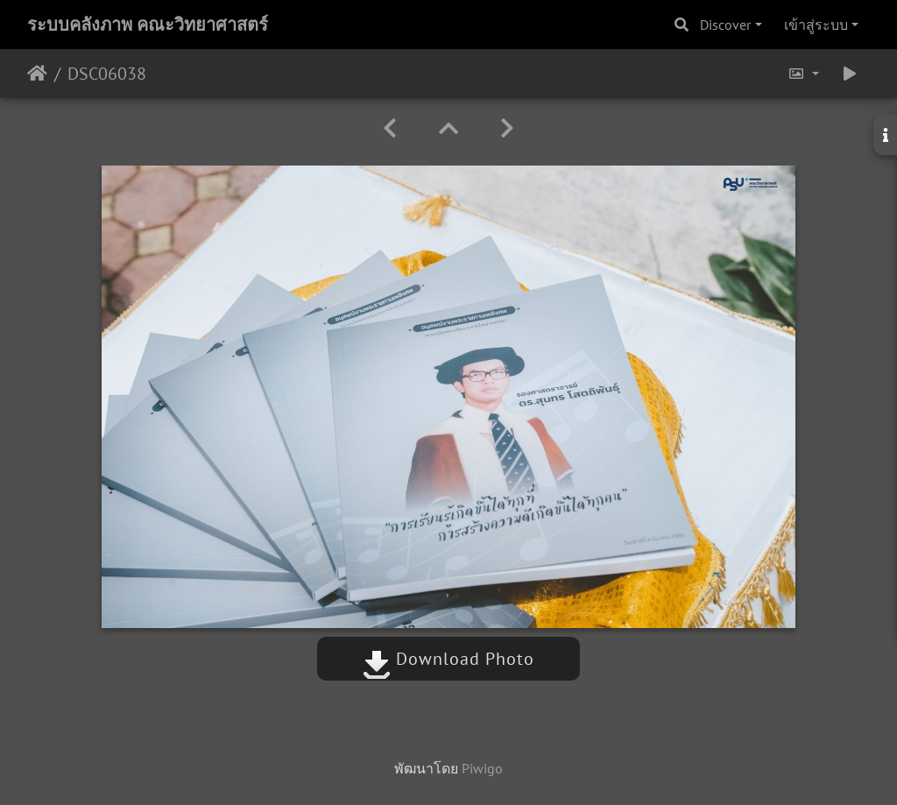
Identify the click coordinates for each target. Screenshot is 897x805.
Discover (725, 24)
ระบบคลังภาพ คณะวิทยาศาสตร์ (147, 24)
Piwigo (482, 768)
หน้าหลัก (37, 73)
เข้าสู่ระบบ (816, 24)
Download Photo (448, 658)
